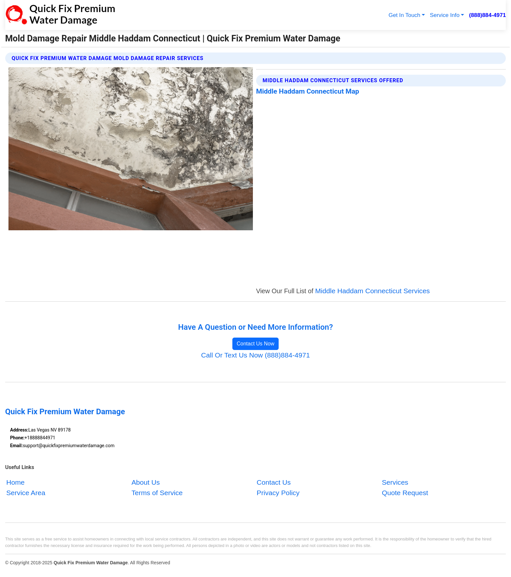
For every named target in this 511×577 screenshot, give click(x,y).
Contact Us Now (255, 343)
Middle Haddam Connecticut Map (307, 91)
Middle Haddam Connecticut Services (372, 291)
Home (15, 482)
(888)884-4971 (487, 15)
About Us (145, 482)
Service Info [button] (445, 15)
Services (395, 482)
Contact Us (274, 482)
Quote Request (405, 492)
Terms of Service (156, 492)
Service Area (25, 492)
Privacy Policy (278, 492)
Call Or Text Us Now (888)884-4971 (255, 355)
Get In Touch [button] (404, 15)
